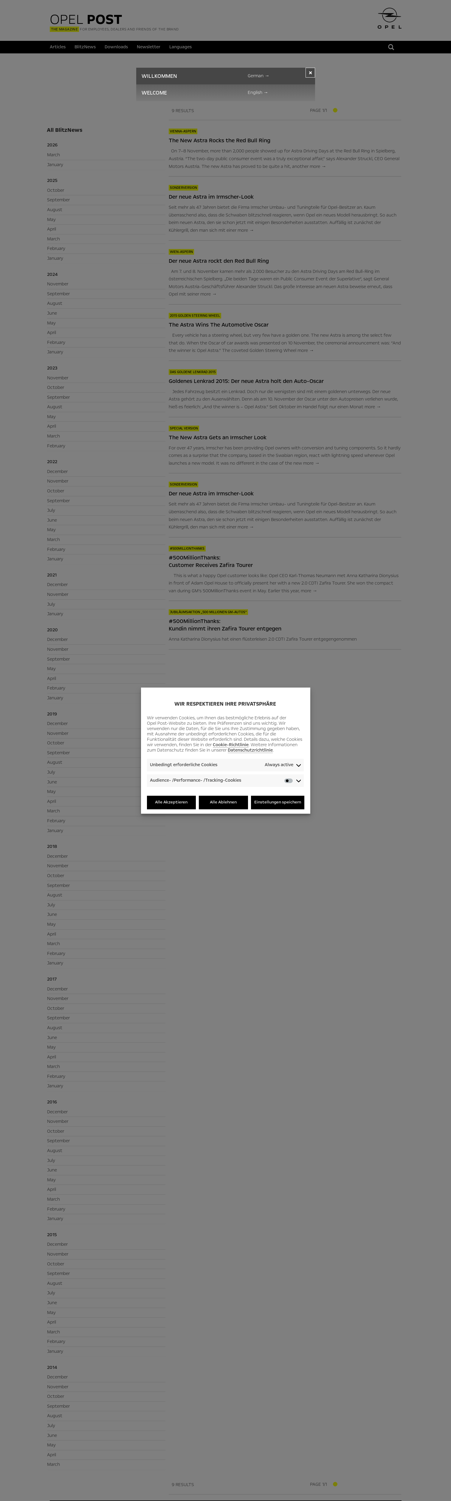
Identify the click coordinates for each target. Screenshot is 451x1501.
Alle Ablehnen (223, 802)
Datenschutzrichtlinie (250, 750)
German (258, 76)
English (258, 92)
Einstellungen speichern (277, 802)
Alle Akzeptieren (171, 802)
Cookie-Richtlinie (231, 745)
